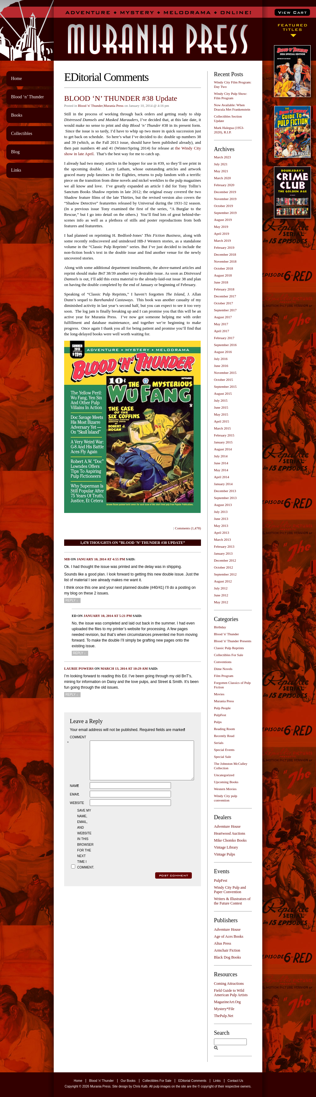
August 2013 (223, 505)
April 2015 (221, 421)
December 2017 (225, 296)
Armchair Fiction (227, 950)
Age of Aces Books (228, 936)
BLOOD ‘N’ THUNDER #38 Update (120, 98)
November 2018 (225, 261)
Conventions (223, 662)
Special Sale (222, 757)
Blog (15, 151)
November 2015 (225, 373)
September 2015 (225, 386)
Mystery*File (224, 1009)
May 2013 (221, 525)
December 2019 (225, 192)
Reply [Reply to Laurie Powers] (71, 694)
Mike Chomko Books (230, 840)
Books (16, 115)
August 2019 (223, 220)
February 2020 (224, 185)
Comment (78, 740)
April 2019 (221, 233)
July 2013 (221, 512)
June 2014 (221, 463)
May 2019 (221, 227)
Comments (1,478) (188, 528)
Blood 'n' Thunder (90, 105)
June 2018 (221, 282)
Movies (219, 694)
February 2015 (224, 435)
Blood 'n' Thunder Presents (232, 641)
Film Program (223, 676)
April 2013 (221, 532)
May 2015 (221, 414)
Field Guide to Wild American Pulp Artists (231, 992)
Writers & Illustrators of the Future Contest (232, 901)
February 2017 (224, 338)
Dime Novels (223, 669)
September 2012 (225, 574)
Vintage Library (226, 847)
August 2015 (223, 393)
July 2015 (221, 400)
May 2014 (221, 470)
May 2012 (221, 602)
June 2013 (221, 519)
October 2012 (223, 567)
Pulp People (222, 708)
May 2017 (221, 324)
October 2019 (223, 206)
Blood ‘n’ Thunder (27, 96)
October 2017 (223, 303)
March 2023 (222, 157)
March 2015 (222, 428)
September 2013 (225, 498)
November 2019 (225, 199)
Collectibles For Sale (228, 655)
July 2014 (221, 456)
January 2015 (223, 442)
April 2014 (221, 477)
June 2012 (221, 595)
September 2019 (225, 213)
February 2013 (224, 546)
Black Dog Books (227, 957)
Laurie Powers (79, 668)
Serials (218, 743)
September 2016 (225, 345)
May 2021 (221, 171)
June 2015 (221, 407)
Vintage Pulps (224, 854)
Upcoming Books (226, 782)
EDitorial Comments (192, 1080)
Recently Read (224, 736)
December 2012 (225, 560)
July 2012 (221, 588)
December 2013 (225, 491)
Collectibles (21, 133)
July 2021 (221, 164)
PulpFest (220, 715)
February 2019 (224, 247)
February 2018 (224, 289)
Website (77, 810)
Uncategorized (224, 775)
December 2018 (225, 254)
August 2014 (223, 449)
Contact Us (235, 1080)
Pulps (218, 722)
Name (75, 793)
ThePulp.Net (223, 1016)
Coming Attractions (229, 983)
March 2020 (222, 178)
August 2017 (223, 317)
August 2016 (223, 352)
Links (16, 170)
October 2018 (223, 268)
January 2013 (223, 553)
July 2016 (221, 359)
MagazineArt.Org (227, 1002)
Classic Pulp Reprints (229, 648)
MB (67, 559)
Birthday (220, 627)
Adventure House (227, 826)
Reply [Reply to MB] (71, 600)
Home (16, 78)
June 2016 (221, 366)
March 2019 (222, 240)
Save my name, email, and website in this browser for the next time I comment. (85, 846)
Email (75, 802)
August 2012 (223, 581)
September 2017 (225, 310)
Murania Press (114, 105)
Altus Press (222, 943)
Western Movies (225, 789)
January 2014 (223, 484)
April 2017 (221, 331)
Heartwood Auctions (229, 833)
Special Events (224, 750)
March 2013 (222, 539)
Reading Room (224, 729)
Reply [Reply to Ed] (79, 653)
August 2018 (223, 275)
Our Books (128, 1080)
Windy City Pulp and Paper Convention (230, 889)
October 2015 (223, 379)
